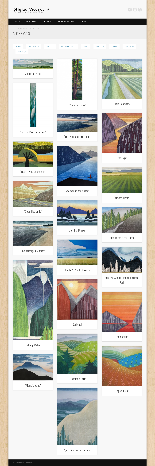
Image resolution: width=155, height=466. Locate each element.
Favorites (50, 46)
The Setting (122, 336)
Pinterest (135, 10)
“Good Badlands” (33, 211)
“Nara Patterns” (77, 105)
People (114, 46)
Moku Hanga (31, 21)
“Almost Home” (122, 198)
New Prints (100, 46)
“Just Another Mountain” (77, 450)
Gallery (17, 21)
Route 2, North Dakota (77, 270)
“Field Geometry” (122, 104)
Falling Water (33, 345)
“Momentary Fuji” (33, 73)
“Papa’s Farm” (122, 391)
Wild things (22, 51)
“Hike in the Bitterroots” (121, 237)
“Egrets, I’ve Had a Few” (33, 132)
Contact (83, 21)
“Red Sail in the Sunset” (77, 191)
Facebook (130, 10)
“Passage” (121, 158)
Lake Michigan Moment (32, 251)
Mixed (86, 46)
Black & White (34, 46)
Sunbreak (77, 324)
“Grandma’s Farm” (77, 378)
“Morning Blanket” (77, 230)
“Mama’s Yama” (33, 385)
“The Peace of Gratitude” (77, 136)
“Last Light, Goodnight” (33, 171)
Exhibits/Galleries (66, 21)
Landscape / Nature (68, 46)
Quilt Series (129, 46)
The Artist (47, 21)
